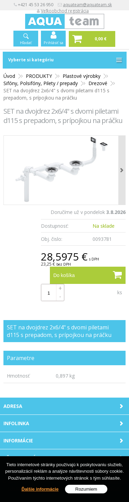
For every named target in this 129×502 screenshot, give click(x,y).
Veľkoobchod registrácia (65, 11)
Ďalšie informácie (40, 489)
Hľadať (26, 42)
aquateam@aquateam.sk (87, 5)
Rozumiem (86, 489)
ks (119, 292)
